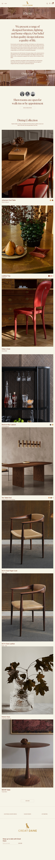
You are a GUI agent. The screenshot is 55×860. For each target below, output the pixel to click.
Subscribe (20, 843)
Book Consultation (27, 107)
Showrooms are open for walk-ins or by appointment (27, 101)
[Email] (12, 843)
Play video (27, 82)
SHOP (6, 3)
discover (27, 800)
